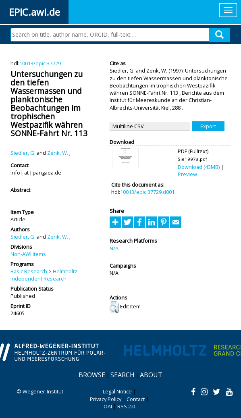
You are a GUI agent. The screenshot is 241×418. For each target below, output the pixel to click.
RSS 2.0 (126, 406)
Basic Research (28, 271)
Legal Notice (117, 391)
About (151, 374)
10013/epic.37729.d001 (147, 191)
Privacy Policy (105, 399)
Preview (187, 174)
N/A (114, 248)
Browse (92, 374)
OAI (108, 406)
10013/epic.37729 (40, 63)
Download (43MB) (199, 167)
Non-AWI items (28, 254)
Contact (136, 399)
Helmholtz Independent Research (43, 275)
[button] (114, 307)
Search (122, 374)
